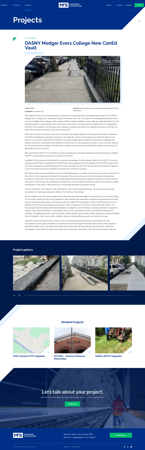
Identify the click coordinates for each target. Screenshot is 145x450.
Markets (4, 5)
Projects (28, 5)
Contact (139, 5)
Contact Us (72, 404)
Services (16, 5)
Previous (14, 295)
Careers (120, 5)
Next (19, 295)
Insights (128, 5)
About (108, 5)
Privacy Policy (76, 447)
